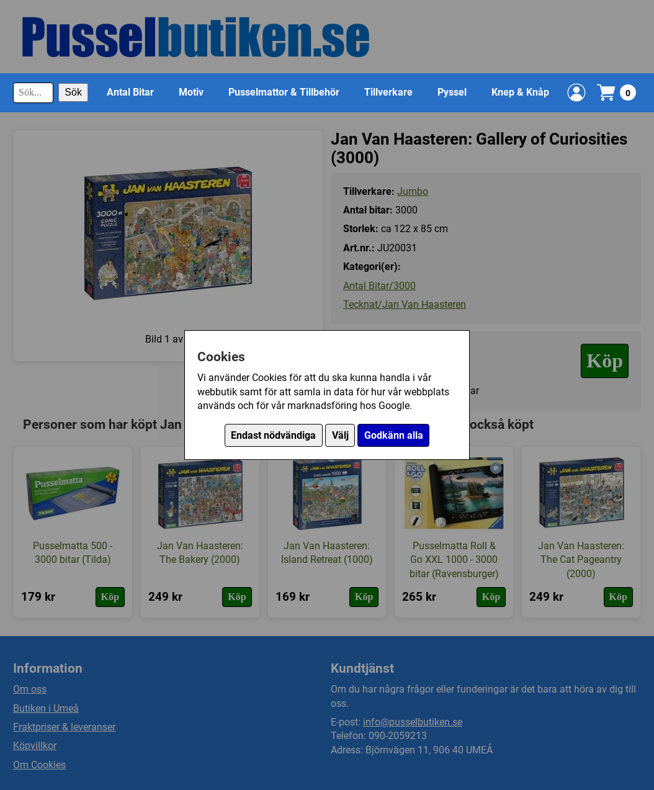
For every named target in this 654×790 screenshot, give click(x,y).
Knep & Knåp (520, 92)
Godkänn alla (393, 435)
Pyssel (452, 92)
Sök (73, 92)
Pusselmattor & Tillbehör (283, 92)
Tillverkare (388, 92)
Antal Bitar (130, 92)
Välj (340, 435)
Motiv (191, 92)
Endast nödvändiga (273, 435)
